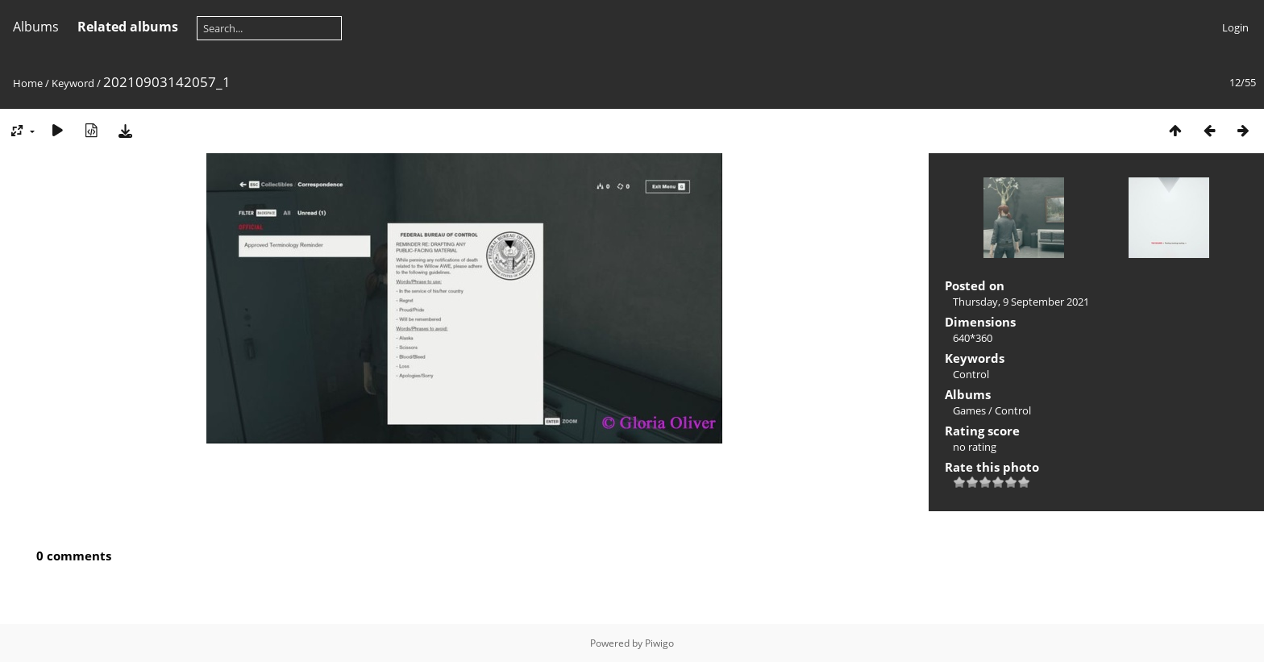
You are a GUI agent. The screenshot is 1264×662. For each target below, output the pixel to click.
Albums (36, 26)
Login (1235, 27)
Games (969, 410)
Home (28, 83)
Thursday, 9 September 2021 (1021, 301)
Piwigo (659, 643)
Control (971, 374)
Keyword (73, 83)
